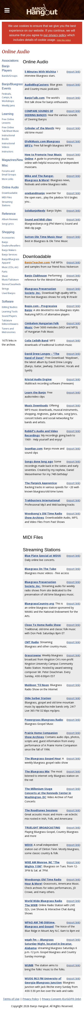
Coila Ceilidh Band (36, 340)
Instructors (7, 151)
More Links (7, 179)
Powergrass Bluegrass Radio (44, 719)
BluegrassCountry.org (39, 603)
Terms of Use (11, 999)
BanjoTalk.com (35, 97)
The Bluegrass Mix (37, 771)
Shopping (8, 232)
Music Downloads (36, 405)
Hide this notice (64, 40)
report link (73, 71)
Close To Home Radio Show (43, 625)
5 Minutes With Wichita (40, 71)
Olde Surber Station (38, 698)
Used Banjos (8, 293)
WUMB (29, 965)
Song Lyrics (8, 223)
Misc (5, 165)
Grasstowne (33, 655)
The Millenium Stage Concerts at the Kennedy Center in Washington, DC (48, 793)
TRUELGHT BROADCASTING (42, 827)
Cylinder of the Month (39, 128)
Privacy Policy (30, 999)
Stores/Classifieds (11, 284)
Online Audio (10, 187)
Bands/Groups (9, 75)
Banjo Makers (9, 250)
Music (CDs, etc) (10, 267)
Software (8, 301)
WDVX (28, 845)
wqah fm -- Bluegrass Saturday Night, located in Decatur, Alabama (48, 944)
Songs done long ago (39, 461)
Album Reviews (10, 219)
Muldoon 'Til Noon (37, 685)
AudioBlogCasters (37, 84)
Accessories (8, 237)
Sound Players (9, 316)
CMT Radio (32, 642)
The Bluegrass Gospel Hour (43, 758)
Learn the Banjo (35, 392)
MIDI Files (7, 197)
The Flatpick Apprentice (41, 483)
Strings (5, 288)
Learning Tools (9, 311)
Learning (7, 113)
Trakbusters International (42, 500)
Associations (10, 60)
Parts (4, 271)
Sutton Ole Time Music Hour (43, 237)
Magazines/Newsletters (17, 159)
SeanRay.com (33, 448)
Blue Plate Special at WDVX (43, 555)
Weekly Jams (8, 105)
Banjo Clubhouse (36, 275)
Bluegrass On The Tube (40, 569)
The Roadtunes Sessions (41, 810)
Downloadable (9, 193)
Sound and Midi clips (38, 219)
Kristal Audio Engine (38, 379)
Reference (9, 213)
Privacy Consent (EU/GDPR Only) (61, 999)
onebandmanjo (35, 193)
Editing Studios (9, 307)
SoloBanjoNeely (35, 210)
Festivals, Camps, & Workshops (8, 97)
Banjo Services (9, 254)
